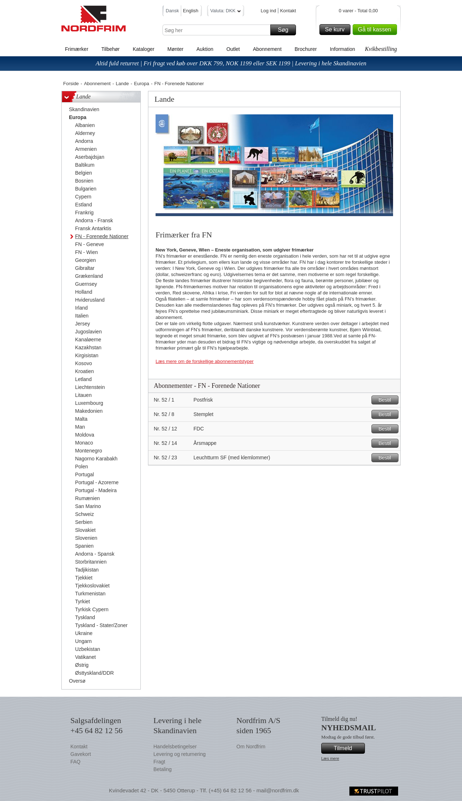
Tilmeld (348, 748)
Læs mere (330, 758)
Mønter (175, 49)
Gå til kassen (376, 29)
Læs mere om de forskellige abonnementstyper (205, 361)
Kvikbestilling (381, 49)
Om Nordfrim (250, 746)
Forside (71, 83)
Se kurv (336, 29)
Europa (141, 83)
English (191, 10)
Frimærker (76, 49)
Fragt (159, 762)
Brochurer (306, 49)
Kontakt (288, 10)
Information (342, 49)
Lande (122, 83)
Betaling (162, 769)
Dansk (172, 10)
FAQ (75, 762)
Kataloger (143, 49)
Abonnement (267, 49)
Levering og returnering (179, 754)
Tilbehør (110, 49)
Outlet (233, 49)
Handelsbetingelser (175, 746)
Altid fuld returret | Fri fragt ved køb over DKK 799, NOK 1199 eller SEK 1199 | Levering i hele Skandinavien (231, 63)
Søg (286, 30)
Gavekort (80, 754)
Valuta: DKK (225, 11)
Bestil (387, 399)
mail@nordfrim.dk (277, 790)
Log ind (268, 10)
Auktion (204, 49)
